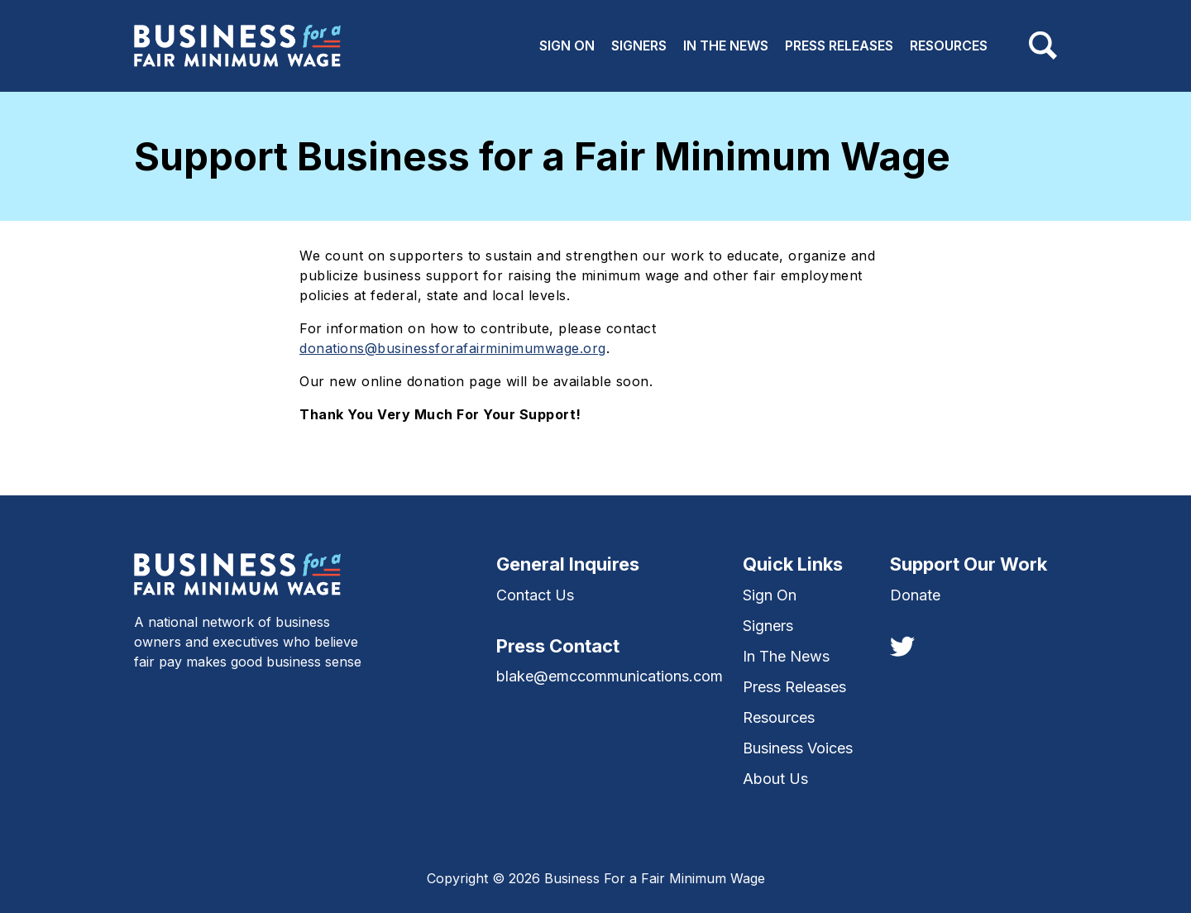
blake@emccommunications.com (609, 676)
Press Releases (839, 45)
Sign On (567, 45)
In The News (725, 45)
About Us (775, 778)
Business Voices (798, 748)
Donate (915, 595)
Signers (639, 45)
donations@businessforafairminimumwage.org (452, 348)
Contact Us (535, 595)
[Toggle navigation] (1043, 45)
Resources (949, 45)
